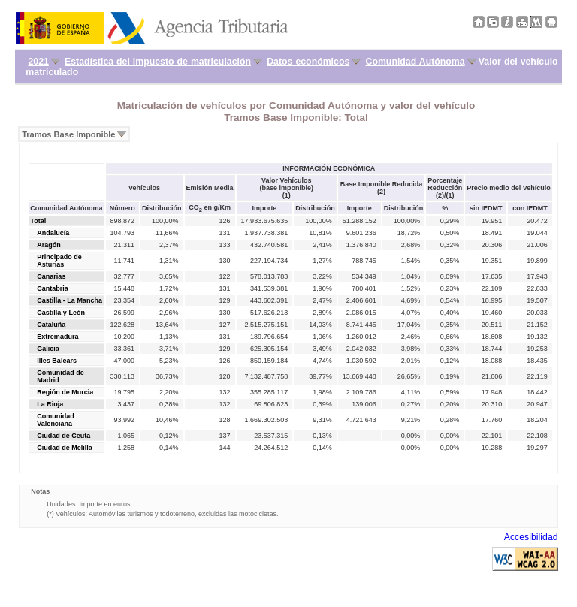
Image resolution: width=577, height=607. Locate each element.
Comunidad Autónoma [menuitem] (415, 61)
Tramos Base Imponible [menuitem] (68, 134)
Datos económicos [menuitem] (308, 61)
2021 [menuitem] (38, 61)
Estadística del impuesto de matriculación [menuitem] (158, 61)
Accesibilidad (531, 537)
